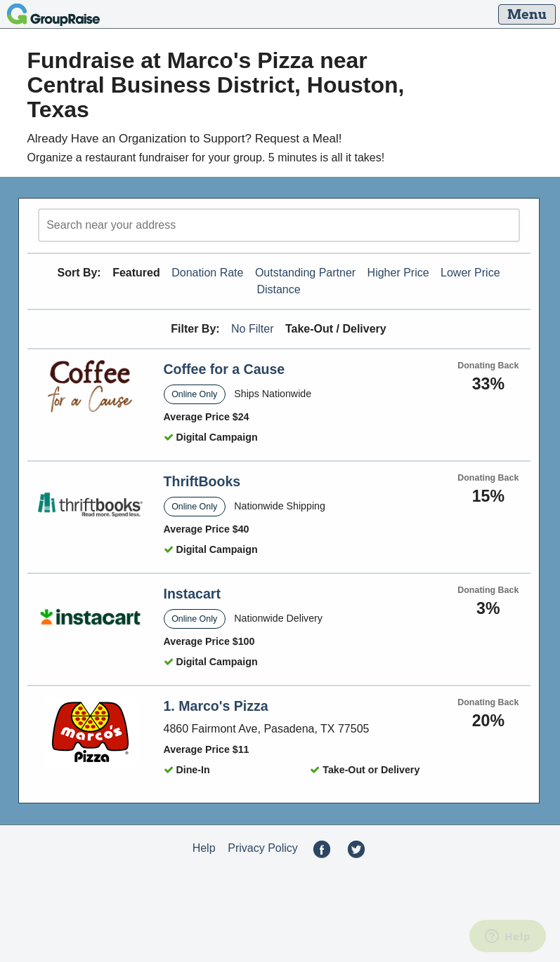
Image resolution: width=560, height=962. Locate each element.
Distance (278, 289)
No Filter (252, 329)
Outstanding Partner (305, 273)
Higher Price (398, 273)
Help (204, 848)
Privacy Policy (263, 848)
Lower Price (470, 273)
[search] (279, 225)
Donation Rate (207, 273)
